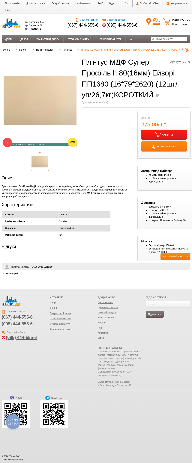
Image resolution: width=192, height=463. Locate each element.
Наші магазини (83, 3)
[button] (7, 10)
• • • (131, 39)
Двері (8, 39)
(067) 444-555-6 (83, 25)
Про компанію (12, 3)
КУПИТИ (164, 134)
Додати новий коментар (175, 256)
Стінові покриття (110, 39)
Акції (100, 3)
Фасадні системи (60, 329)
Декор (24, 39)
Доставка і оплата (35, 3)
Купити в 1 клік (164, 147)
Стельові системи (79, 39)
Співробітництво (60, 3)
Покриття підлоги (47, 39)
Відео (112, 3)
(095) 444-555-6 (121, 25)
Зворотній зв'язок (113, 20)
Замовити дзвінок (86, 20)
